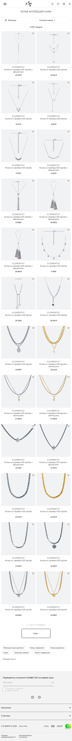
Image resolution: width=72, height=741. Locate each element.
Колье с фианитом (37, 648)
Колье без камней (21, 653)
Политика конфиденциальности (8, 736)
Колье (5, 653)
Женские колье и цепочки (13, 648)
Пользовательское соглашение (25, 736)
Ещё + (36, 633)
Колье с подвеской (42, 653)
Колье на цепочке (57, 648)
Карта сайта (23, 726)
